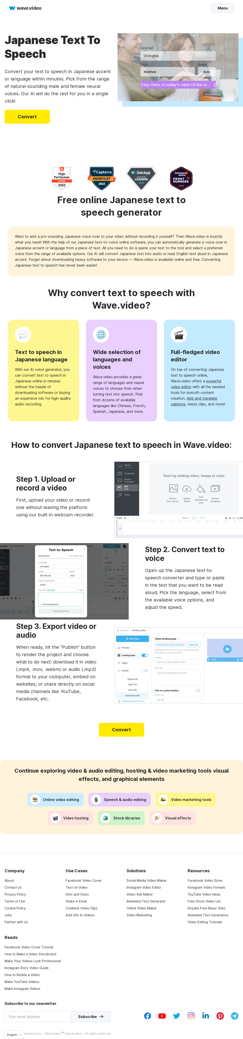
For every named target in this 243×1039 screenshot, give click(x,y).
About (9, 880)
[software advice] (181, 178)
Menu (223, 8)
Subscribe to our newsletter (30, 1003)
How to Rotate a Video (22, 975)
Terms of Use (15, 901)
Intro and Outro (77, 894)
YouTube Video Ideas (204, 894)
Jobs (8, 915)
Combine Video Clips (82, 908)
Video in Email (76, 901)
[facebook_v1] (147, 1018)
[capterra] (101, 178)
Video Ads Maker (140, 894)
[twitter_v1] (176, 1018)
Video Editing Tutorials (205, 922)
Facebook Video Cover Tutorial (29, 947)
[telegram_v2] (234, 1018)
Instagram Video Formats (206, 887)
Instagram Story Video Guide (27, 968)
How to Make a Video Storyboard (30, 954)
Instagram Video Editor (144, 887)
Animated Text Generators (208, 915)
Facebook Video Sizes (205, 880)
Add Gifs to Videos (80, 915)
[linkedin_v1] (205, 1018)
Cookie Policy (15, 908)
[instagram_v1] (191, 1018)
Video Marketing (139, 915)
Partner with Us (16, 922)
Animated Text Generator (146, 901)
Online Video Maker (142, 908)
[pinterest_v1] (220, 1018)
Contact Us (13, 887)
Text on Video (77, 887)
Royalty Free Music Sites (206, 908)
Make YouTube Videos (22, 982)
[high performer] (62, 178)
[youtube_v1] (162, 1018)
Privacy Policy (15, 894)
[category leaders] (141, 178)
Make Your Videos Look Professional (33, 961)
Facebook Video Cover (84, 880)
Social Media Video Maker (147, 880)
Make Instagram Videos (22, 989)
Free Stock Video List (204, 901)
